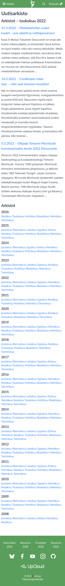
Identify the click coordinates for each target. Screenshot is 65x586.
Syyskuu (42, 230)
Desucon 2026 (25, 544)
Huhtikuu (30, 216)
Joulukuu (6, 230)
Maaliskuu (43, 216)
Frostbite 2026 (40, 544)
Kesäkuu (6, 216)
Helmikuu (55, 216)
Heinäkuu (51, 247)
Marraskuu (19, 230)
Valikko (8, 4)
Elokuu (52, 230)
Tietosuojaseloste (32, 579)
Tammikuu (7, 220)
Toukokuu (18, 216)
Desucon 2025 (56, 544)
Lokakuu (31, 230)
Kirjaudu (55, 4)
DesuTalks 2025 (9, 544)
